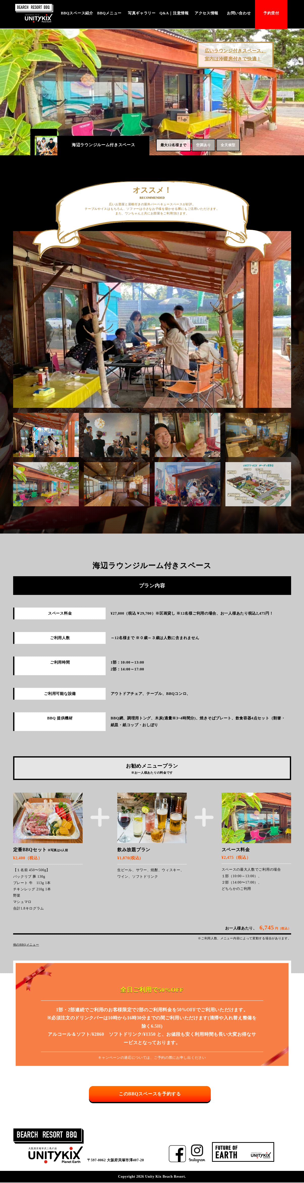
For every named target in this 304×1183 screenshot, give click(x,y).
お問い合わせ (239, 13)
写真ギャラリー (142, 13)
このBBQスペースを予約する (152, 1095)
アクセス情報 (206, 13)
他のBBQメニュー (26, 944)
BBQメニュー (109, 13)
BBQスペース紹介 (77, 13)
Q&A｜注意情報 (174, 13)
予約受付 (271, 13)
